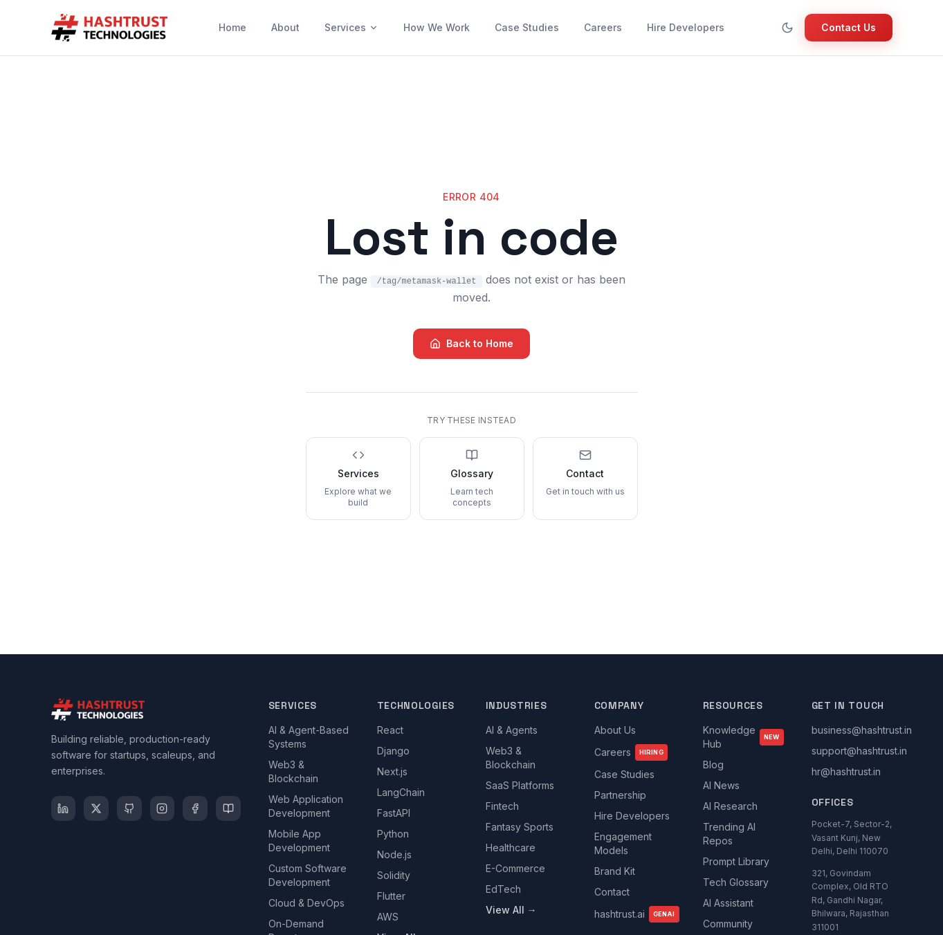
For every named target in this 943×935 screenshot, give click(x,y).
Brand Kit (614, 871)
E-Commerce (515, 868)
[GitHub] (129, 808)
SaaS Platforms (520, 785)
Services (351, 27)
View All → (511, 910)
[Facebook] (195, 808)
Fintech (502, 806)
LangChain (401, 792)
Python (393, 834)
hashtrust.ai (636, 914)
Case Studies (527, 27)
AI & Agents (512, 730)
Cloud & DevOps (306, 903)
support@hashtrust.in (859, 751)
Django (393, 751)
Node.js (394, 854)
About (285, 27)
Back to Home (471, 343)
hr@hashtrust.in (846, 771)
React (390, 730)
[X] (96, 808)
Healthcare (510, 847)
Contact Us (848, 27)
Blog (713, 764)
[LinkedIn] (63, 808)
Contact (612, 892)
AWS (388, 917)
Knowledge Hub (743, 737)
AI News (721, 785)
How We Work (436, 27)
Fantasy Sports (519, 827)
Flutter (391, 896)
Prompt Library (736, 861)
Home (232, 27)
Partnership (620, 795)
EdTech (503, 889)
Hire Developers (685, 27)
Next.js (392, 771)
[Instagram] (162, 808)
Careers (603, 27)
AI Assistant (728, 903)
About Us (615, 730)
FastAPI (393, 813)
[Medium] (228, 808)
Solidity (393, 875)
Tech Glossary (736, 882)
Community (728, 923)
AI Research (730, 806)
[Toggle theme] (787, 27)
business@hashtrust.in (862, 730)
